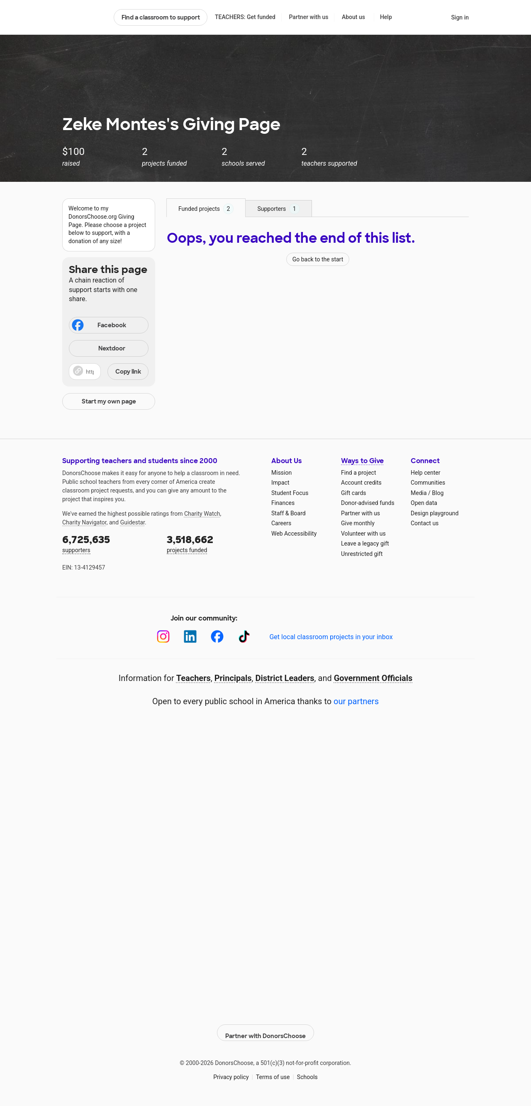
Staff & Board (288, 513)
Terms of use (273, 1072)
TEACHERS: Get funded (245, 17)
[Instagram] (163, 636)
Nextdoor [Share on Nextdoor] (98, 349)
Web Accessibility (294, 533)
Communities (428, 482)
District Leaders (285, 678)
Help (386, 17)
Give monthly (358, 523)
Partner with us (309, 17)
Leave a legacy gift (365, 543)
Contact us (424, 523)
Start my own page (109, 401)
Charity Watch (202, 513)
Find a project (358, 472)
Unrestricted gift (361, 554)
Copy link (128, 371)
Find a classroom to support (161, 17)
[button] (109, 371)
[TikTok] (244, 636)
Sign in (460, 17)
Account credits (361, 482)
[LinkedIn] (190, 636)
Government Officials (373, 678)
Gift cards (353, 493)
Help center (425, 472)
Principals (233, 678)
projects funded (213, 543)
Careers (281, 523)
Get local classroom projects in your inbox (330, 637)
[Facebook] (217, 636)
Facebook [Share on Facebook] (98, 326)
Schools (307, 1072)
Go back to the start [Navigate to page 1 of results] (317, 259)
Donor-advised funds (368, 503)
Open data (424, 503)
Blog (437, 493)
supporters (108, 543)
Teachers (193, 678)
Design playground (434, 513)
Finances (283, 503)
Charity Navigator (84, 522)
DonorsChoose (84, 17)
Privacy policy (230, 1072)
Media (419, 493)
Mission (281, 472)
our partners (356, 701)
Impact (280, 482)
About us (353, 17)
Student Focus (290, 493)
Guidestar (132, 522)
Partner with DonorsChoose (265, 1028)
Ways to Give (362, 460)
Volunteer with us (363, 533)
